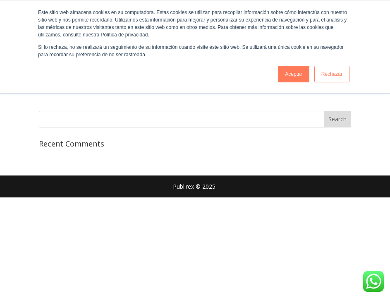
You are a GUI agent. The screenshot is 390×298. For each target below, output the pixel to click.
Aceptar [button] (293, 74)
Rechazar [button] (331, 74)
